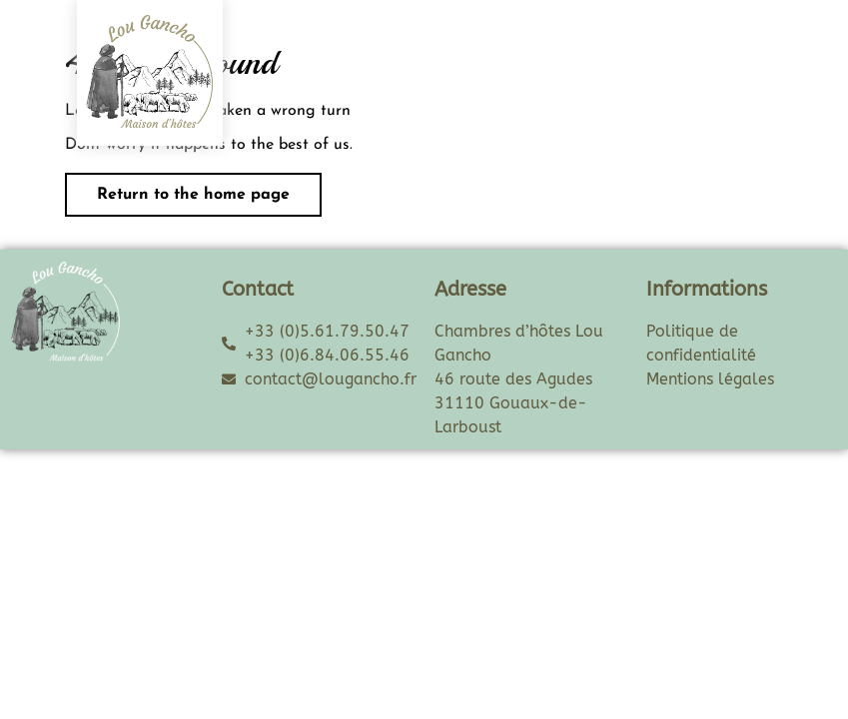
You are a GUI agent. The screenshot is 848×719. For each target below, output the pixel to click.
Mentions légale (706, 378)
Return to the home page (177, 188)
